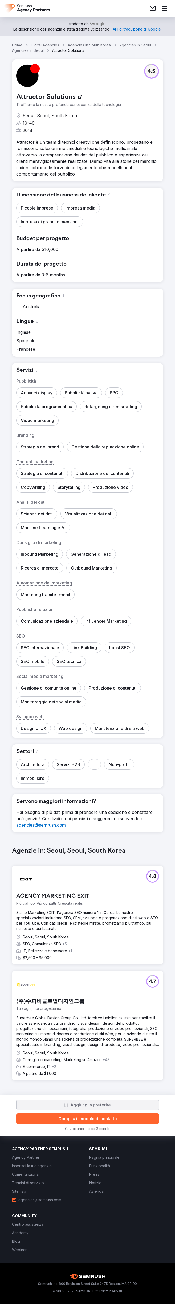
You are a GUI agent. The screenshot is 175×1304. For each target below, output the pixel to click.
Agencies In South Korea (89, 45)
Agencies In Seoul (135, 45)
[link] (152, 8)
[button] (151, 71)
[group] (87, 968)
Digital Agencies (45, 45)
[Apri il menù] (164, 8)
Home (17, 45)
